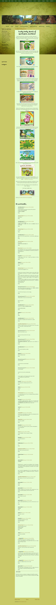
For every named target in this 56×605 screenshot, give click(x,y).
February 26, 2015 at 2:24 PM (29, 221)
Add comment (18, 571)
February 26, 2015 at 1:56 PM (28, 207)
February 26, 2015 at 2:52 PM (30, 286)
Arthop (19, 431)
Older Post (37, 599)
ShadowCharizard (21, 392)
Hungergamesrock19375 (21, 448)
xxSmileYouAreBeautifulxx (22, 476)
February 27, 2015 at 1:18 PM (27, 494)
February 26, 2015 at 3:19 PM (25, 353)
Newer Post (17, 599)
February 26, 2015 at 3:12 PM (30, 330)
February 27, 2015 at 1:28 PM (26, 518)
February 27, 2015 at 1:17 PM (31, 476)
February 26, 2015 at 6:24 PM (25, 407)
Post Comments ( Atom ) (22, 601)
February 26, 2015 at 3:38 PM (26, 381)
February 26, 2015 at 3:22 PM (30, 359)
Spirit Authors (33, 26)
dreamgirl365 (20, 412)
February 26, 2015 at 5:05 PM (28, 392)
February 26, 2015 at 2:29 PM (28, 241)
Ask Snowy (41, 26)
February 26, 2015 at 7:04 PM (27, 419)
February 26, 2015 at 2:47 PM (25, 262)
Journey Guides (24, 26)
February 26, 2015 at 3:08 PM (26, 312)
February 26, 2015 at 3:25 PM (30, 367)
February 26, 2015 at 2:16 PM (28, 215)
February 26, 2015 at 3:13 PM (30, 339)
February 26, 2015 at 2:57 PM (29, 304)
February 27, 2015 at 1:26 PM (25, 512)
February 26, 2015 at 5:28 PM (26, 399)
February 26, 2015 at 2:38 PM (26, 248)
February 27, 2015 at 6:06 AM (28, 454)
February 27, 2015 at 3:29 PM (25, 532)
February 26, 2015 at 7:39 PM (28, 443)
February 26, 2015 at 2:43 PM (26, 255)
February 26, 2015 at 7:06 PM (26, 425)
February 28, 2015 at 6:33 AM (29, 538)
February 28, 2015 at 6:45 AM (29, 551)
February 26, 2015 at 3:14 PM (28, 346)
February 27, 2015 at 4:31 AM (29, 448)
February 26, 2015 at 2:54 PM (30, 296)
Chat (12, 26)
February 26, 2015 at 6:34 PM (27, 412)
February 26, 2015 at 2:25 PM (29, 234)
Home (7, 26)
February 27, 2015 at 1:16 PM (27, 460)
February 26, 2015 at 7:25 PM (26, 437)
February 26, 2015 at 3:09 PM (29, 318)
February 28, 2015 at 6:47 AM (29, 560)
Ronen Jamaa (20, 248)
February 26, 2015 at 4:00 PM (25, 387)
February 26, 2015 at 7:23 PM (24, 431)
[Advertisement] (28, 8)
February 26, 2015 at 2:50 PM (28, 268)
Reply (19, 212)
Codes (16, 26)
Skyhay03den (20, 419)
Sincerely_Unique (20, 215)
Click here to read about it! (29, 179)
